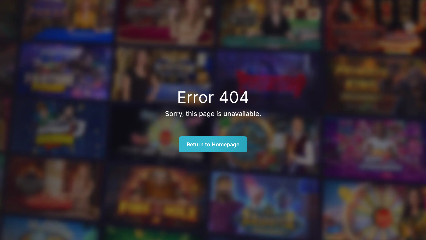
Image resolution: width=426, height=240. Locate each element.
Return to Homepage (213, 144)
